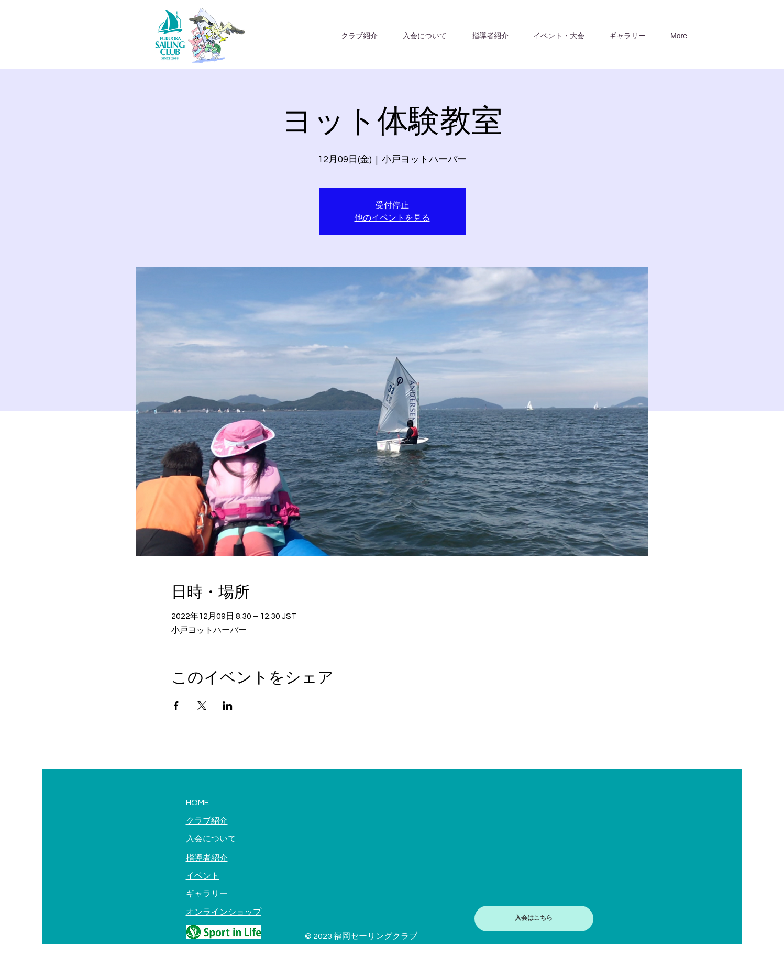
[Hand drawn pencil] (223, 932)
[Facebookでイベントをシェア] (176, 705)
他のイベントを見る (392, 218)
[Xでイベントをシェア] (202, 705)
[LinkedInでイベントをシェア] (228, 705)
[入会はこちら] (533, 918)
